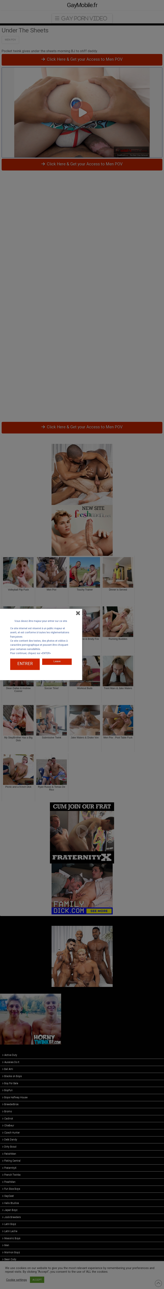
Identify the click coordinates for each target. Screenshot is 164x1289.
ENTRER (25, 663)
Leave (57, 660)
